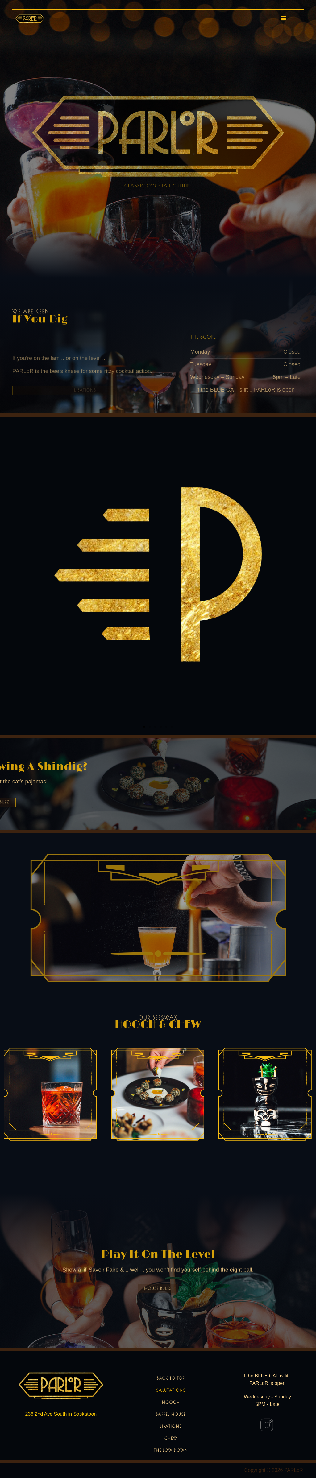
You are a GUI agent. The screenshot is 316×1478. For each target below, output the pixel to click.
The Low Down (171, 1450)
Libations (171, 1426)
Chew (170, 1438)
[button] (144, 727)
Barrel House (171, 1414)
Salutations (170, 1390)
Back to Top (171, 1378)
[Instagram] (266, 1425)
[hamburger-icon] (282, 19)
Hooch (171, 1402)
